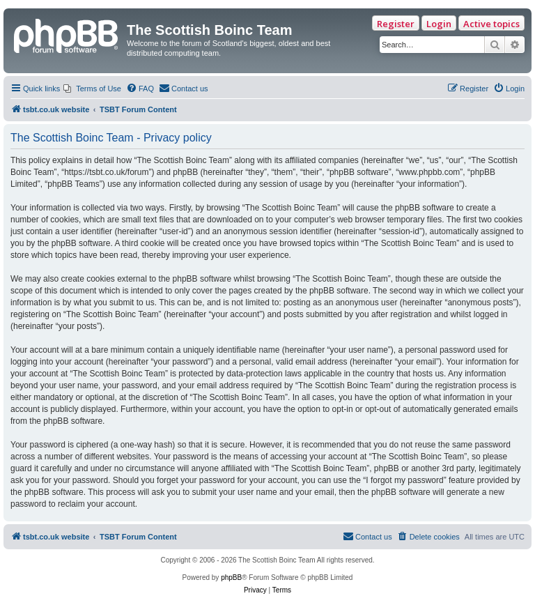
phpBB (231, 577)
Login (438, 23)
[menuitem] (92, 88)
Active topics (491, 23)
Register (395, 23)
